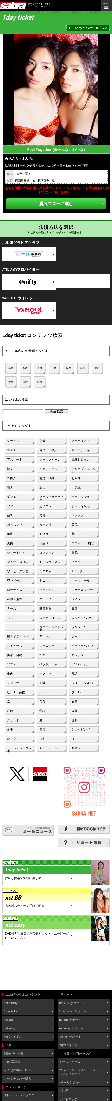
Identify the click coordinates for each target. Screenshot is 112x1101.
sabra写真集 (12, 1062)
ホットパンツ (48, 590)
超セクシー (46, 506)
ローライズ (14, 590)
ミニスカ (45, 580)
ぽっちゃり (14, 524)
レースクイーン (50, 459)
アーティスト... (82, 441)
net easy (9, 1028)
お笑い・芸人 (48, 450)
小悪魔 (76, 487)
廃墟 (75, 673)
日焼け (43, 543)
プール (76, 692)
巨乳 (10, 515)
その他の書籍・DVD (18, 1070)
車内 (10, 673)
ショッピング (81, 729)
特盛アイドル (13, 1036)
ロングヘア (46, 552)
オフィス (45, 673)
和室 (42, 655)
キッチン (78, 655)
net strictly (11, 1003)
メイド (76, 599)
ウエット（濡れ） (84, 543)
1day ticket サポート (73, 1011)
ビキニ (76, 562)
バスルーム (79, 664)
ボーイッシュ (81, 496)
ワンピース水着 (17, 571)
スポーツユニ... (49, 618)
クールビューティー (51, 498)
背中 (75, 534)
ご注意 (63, 1090)
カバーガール (48, 748)
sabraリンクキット (72, 1082)
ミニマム (45, 571)
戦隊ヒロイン (81, 459)
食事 (10, 729)
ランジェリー (81, 627)
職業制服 (45, 608)
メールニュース (69, 1062)
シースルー (46, 645)
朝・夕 (11, 739)
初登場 (76, 748)
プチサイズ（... (17, 562)
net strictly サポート (72, 1003)
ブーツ (76, 636)
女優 (42, 441)
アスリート (14, 459)
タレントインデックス (19, 1095)
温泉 (42, 701)
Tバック (77, 571)
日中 (42, 739)
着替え (43, 729)
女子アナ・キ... (82, 450)
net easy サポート (71, 1028)
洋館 (10, 711)
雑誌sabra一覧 (14, 1053)
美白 (10, 543)
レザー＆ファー (82, 590)
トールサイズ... (49, 562)
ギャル (11, 496)
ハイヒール (14, 645)
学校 (42, 711)
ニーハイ (45, 599)
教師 (75, 608)
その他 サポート (70, 1036)
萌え (10, 487)
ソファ (11, 664)
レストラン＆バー (84, 683)
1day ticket (11, 1011)
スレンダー (79, 515)
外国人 (11, 478)
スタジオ (13, 683)
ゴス (10, 618)
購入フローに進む (56, 203)
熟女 (10, 469)
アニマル (45, 636)
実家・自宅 (14, 655)
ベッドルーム (48, 664)
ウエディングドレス (51, 628)
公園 (75, 711)
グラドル (13, 441)
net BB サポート (70, 1019)
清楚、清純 (46, 478)
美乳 (42, 515)
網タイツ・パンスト (19, 637)
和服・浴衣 (14, 599)
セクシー (13, 506)
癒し (42, 487)
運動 (75, 720)
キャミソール (81, 580)
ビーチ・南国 (16, 692)
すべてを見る (81, 506)
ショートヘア (16, 552)
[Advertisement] (23, 968)
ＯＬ (10, 627)
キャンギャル (48, 469)
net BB (8, 1019)
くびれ (43, 534)
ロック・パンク (82, 618)
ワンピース (14, 580)
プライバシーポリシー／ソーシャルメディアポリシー (82, 1071)
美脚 (10, 534)
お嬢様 (76, 478)
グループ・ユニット (84, 470)
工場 (42, 683)
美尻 (75, 524)
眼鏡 (75, 552)
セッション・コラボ (19, 749)
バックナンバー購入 (17, 1079)
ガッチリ (45, 524)
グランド (13, 720)
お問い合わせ (68, 1045)
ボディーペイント (84, 645)
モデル (11, 450)
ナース (11, 608)
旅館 (75, 701)
